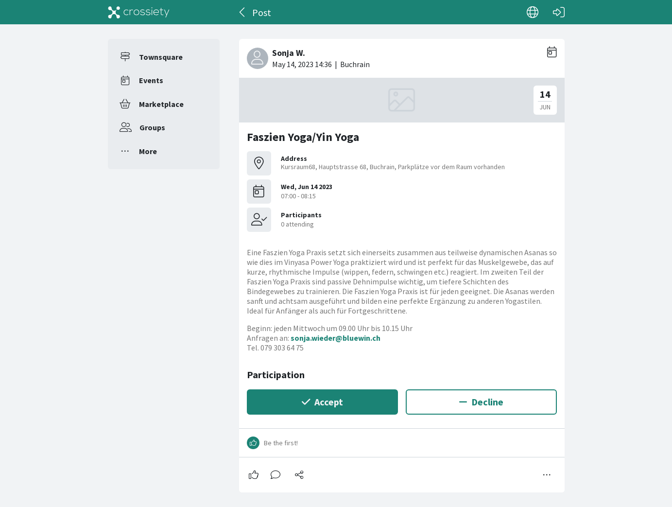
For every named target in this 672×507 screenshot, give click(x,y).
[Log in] (558, 12)
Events (151, 80)
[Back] (242, 12)
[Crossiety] (139, 12)
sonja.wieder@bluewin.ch (335, 338)
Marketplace (161, 104)
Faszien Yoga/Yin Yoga (303, 136)
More (148, 151)
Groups (152, 127)
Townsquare (161, 57)
